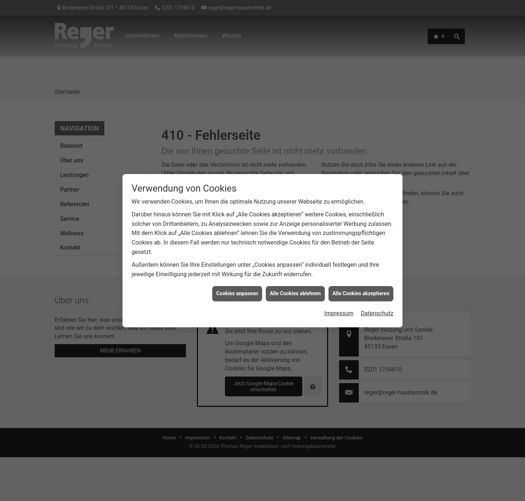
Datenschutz (377, 304)
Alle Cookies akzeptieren (360, 285)
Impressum (339, 304)
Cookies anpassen (237, 285)
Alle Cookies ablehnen (295, 285)
